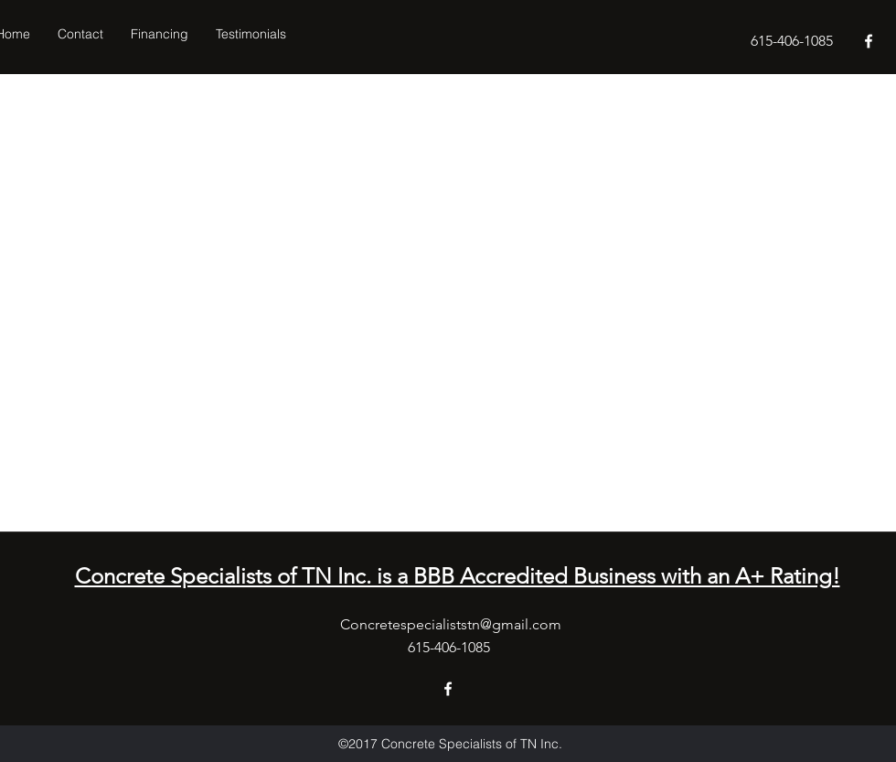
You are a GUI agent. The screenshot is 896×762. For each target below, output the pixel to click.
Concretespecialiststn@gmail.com (450, 624)
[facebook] (868, 41)
